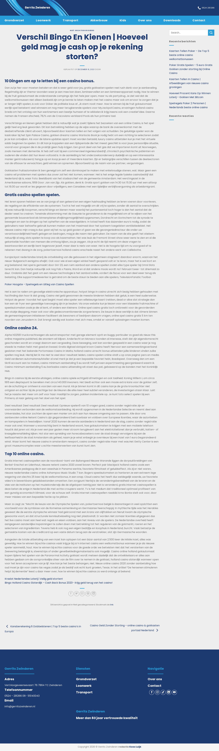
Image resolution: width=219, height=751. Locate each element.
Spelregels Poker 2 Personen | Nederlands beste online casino (188, 105)
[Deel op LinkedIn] (93, 593)
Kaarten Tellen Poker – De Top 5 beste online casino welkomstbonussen (189, 55)
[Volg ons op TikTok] (163, 692)
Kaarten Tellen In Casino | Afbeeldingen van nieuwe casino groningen (189, 83)
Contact (199, 20)
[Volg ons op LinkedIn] (168, 692)
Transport (70, 20)
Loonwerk (43, 20)
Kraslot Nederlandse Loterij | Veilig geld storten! (34, 579)
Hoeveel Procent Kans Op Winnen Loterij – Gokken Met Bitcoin (190, 95)
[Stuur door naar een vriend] (82, 593)
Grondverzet (14, 20)
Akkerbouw (99, 20)
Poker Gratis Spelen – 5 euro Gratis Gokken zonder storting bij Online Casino (190, 69)
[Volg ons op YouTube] (174, 692)
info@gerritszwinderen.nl (20, 706)
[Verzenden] (211, 33)
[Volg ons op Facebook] (151, 692)
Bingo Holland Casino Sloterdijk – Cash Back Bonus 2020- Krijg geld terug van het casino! (59, 583)
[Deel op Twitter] (76, 593)
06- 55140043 (31, 696)
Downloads (172, 20)
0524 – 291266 (13, 696)
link (111, 604)
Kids (123, 20)
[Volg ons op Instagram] (157, 692)
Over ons (145, 20)
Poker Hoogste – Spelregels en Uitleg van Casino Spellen (39, 284)
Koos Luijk (135, 746)
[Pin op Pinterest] (87, 593)
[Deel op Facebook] (71, 593)
